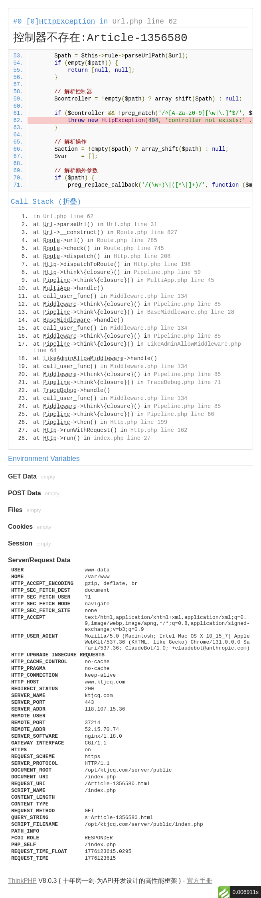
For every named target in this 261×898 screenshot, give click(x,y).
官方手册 (199, 880)
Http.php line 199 (138, 422)
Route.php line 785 (127, 240)
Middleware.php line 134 (148, 296)
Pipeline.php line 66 (180, 414)
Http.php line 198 (162, 264)
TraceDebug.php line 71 (184, 382)
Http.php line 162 (159, 430)
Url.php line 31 (132, 224)
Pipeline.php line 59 (167, 272)
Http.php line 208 (142, 256)
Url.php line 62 (144, 22)
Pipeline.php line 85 (187, 304)
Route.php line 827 (147, 232)
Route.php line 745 (133, 248)
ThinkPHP (22, 880)
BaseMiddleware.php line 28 (190, 312)
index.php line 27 (121, 438)
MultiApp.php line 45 (180, 280)
